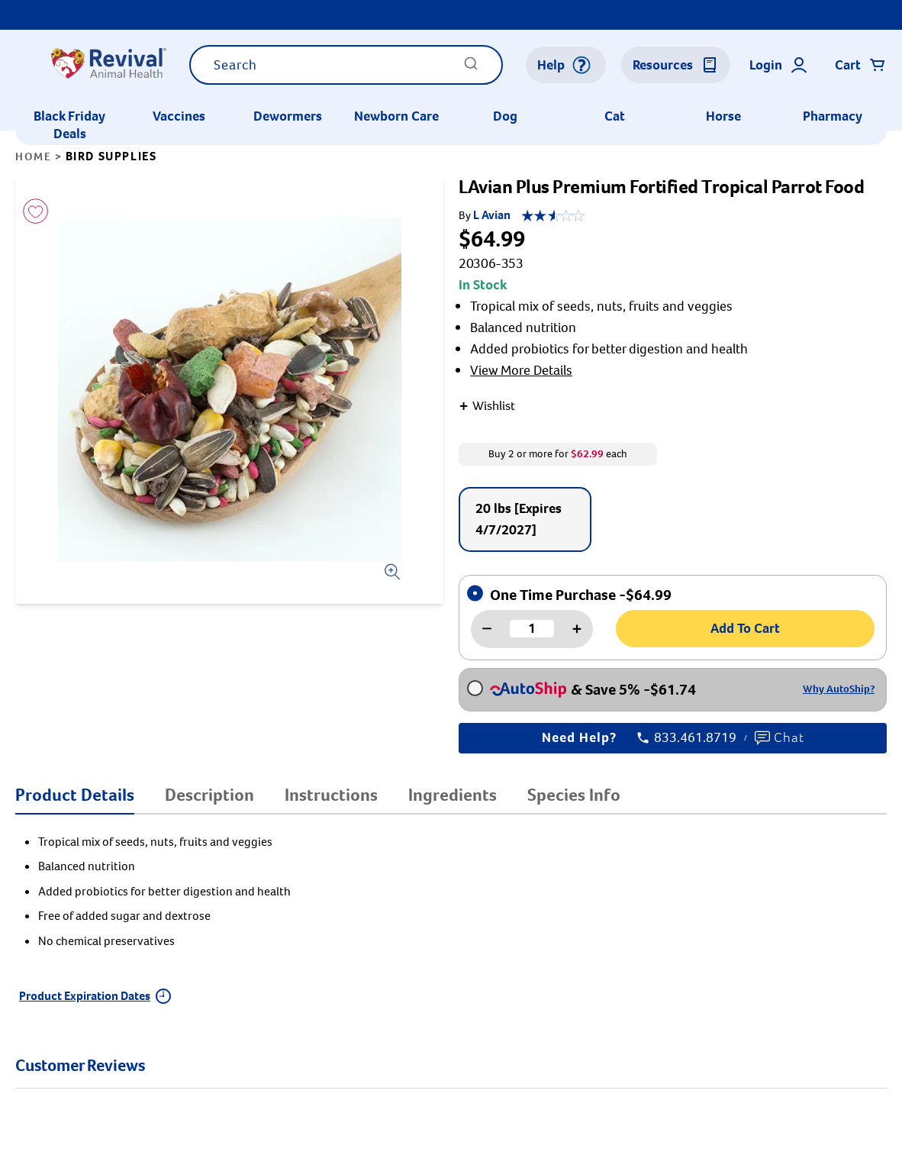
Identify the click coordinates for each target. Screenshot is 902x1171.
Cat (614, 116)
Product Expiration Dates (95, 996)
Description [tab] (209, 794)
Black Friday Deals (69, 125)
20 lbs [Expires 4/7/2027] (518, 519)
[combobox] (346, 65)
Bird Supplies (111, 156)
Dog (505, 116)
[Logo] (108, 65)
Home (33, 156)
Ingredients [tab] (452, 794)
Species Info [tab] (573, 794)
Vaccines (179, 116)
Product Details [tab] (74, 794)
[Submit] (470, 68)
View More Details (521, 370)
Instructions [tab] (331, 794)
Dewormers (287, 116)
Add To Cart (745, 628)
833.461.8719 (686, 737)
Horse (723, 116)
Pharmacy (832, 116)
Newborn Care (396, 116)
